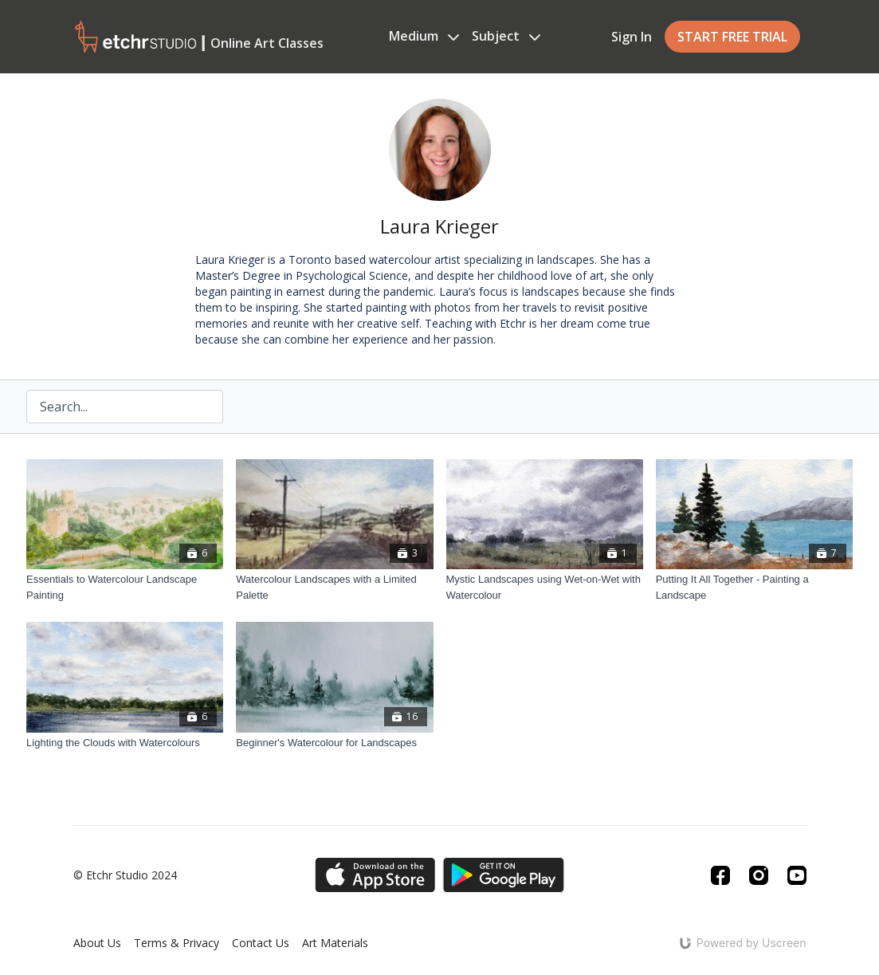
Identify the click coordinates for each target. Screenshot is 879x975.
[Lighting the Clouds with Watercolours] (124, 743)
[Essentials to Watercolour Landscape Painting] (124, 587)
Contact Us (260, 942)
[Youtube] (796, 875)
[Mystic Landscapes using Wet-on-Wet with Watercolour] (544, 587)
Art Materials (335, 942)
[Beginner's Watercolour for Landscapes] (334, 743)
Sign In (631, 36)
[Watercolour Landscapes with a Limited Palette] (334, 587)
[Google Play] (503, 875)
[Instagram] (758, 875)
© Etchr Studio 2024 (125, 875)
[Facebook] (720, 875)
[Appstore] (375, 875)
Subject (506, 36)
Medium (424, 36)
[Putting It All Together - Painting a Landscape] (754, 587)
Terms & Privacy (176, 942)
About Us (97, 942)
